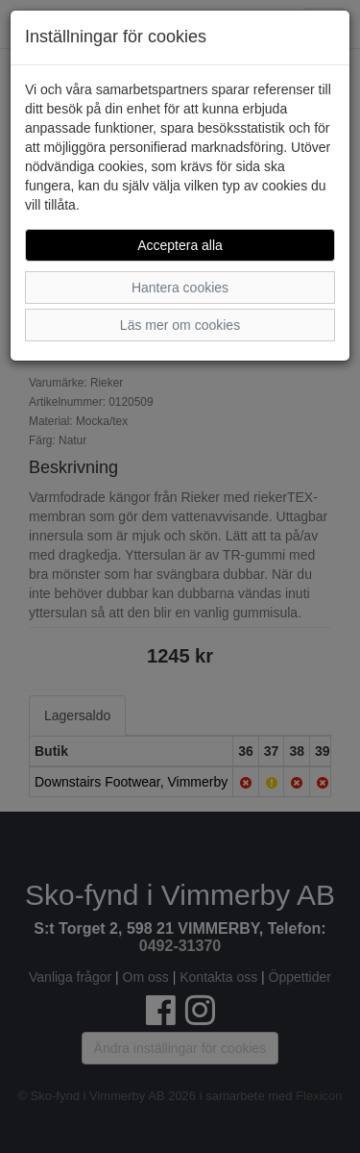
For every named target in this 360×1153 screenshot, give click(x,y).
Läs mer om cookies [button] (180, 325)
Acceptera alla (180, 245)
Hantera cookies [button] (180, 287)
